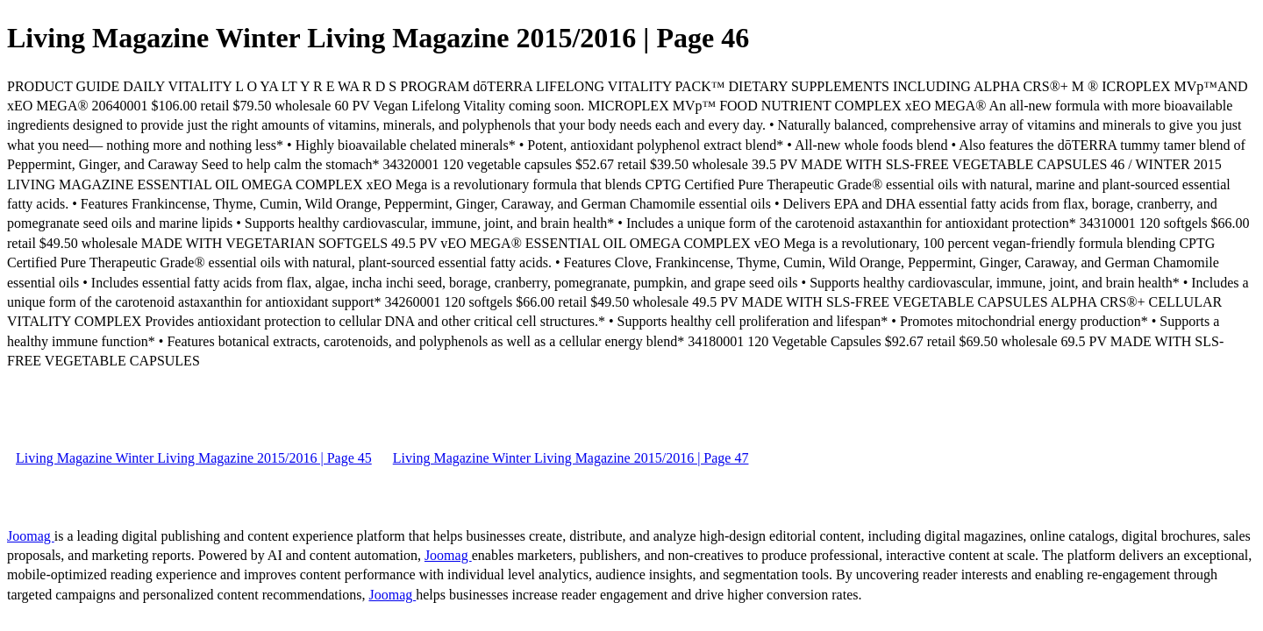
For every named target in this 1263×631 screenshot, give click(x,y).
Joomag (30, 535)
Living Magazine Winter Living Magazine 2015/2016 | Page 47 (571, 457)
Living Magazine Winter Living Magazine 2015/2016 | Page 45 (194, 457)
